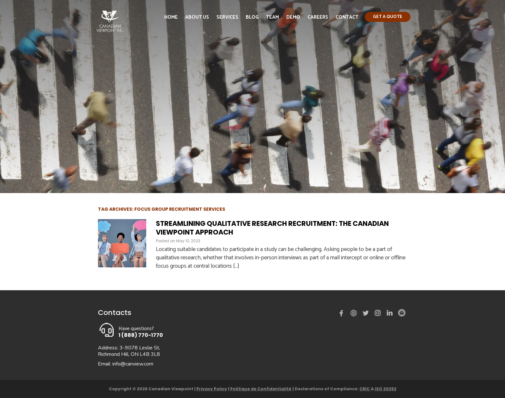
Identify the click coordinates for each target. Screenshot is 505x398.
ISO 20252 (385, 389)
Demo (293, 17)
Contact (347, 17)
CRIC (365, 389)
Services (227, 17)
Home (171, 17)
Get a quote (387, 17)
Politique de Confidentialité (260, 389)
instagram (378, 314)
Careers (318, 17)
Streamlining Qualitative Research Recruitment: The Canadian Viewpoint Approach (272, 228)
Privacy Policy (211, 389)
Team (272, 17)
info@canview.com (132, 363)
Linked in (390, 314)
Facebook (342, 314)
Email (401, 313)
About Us (197, 17)
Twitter (366, 314)
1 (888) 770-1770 (141, 335)
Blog (252, 17)
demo (354, 313)
